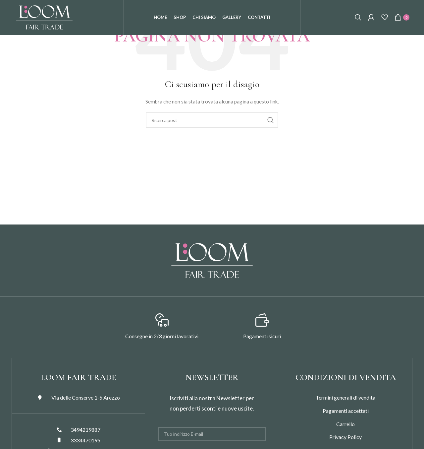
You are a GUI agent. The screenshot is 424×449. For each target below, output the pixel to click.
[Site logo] (44, 23)
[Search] (358, 23)
